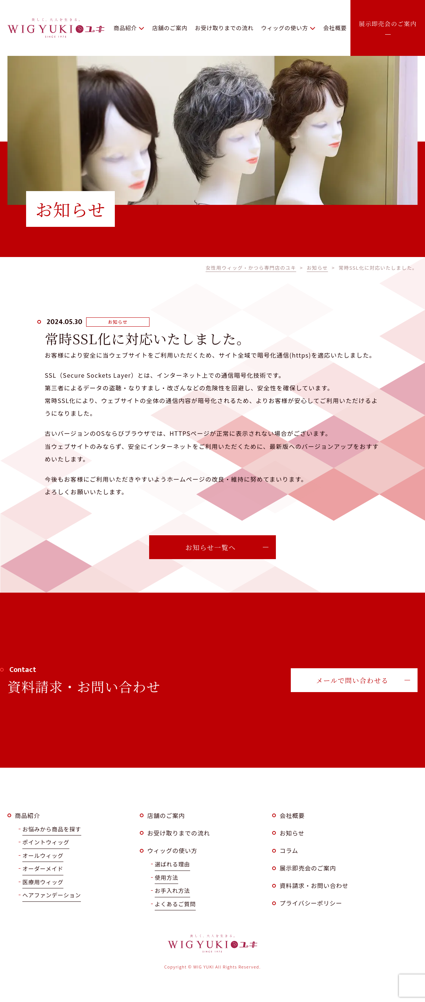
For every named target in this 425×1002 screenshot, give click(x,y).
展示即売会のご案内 (308, 867)
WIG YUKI (55, 28)
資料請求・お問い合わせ (314, 885)
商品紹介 (27, 815)
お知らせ (292, 832)
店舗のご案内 (166, 815)
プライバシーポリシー (311, 902)
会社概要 (292, 815)
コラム (289, 850)
